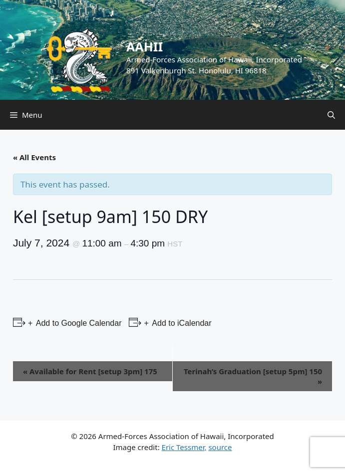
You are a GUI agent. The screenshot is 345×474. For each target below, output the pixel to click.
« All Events (34, 157)
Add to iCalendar (181, 323)
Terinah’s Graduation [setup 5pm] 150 (253, 376)
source (220, 447)
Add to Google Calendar (77, 323)
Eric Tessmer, (184, 447)
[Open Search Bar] (331, 115)
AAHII (144, 46)
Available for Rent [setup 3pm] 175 (90, 371)
